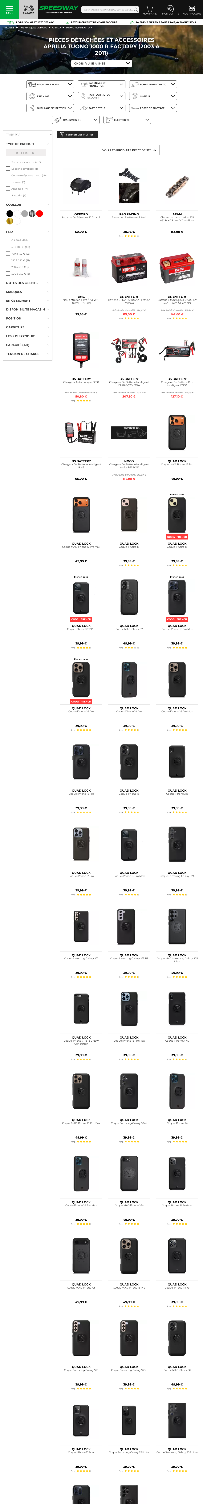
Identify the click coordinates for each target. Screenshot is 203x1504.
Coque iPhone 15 (177, 547)
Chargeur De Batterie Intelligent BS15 (81, 467)
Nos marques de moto (33, 27)
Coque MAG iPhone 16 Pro (129, 1288)
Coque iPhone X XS (177, 1041)
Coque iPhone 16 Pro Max (177, 712)
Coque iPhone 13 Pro (81, 877)
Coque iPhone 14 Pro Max (81, 1206)
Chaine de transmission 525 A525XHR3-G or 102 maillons (177, 220)
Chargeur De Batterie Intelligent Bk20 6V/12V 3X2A (129, 384)
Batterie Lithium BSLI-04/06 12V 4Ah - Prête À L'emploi (177, 302)
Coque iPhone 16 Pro (81, 712)
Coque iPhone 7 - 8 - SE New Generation (81, 1043)
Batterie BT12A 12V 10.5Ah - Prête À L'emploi (129, 302)
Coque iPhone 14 (177, 1124)
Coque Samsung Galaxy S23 (81, 1370)
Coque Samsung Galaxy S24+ (129, 1124)
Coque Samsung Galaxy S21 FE (129, 959)
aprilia (56, 27)
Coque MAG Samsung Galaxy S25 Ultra (177, 961)
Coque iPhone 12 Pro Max (129, 877)
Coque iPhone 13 (129, 547)
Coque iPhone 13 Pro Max (129, 1041)
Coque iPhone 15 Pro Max (177, 630)
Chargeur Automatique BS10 (81, 382)
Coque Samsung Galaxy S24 (177, 877)
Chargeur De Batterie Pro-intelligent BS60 (177, 384)
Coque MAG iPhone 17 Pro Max (81, 547)
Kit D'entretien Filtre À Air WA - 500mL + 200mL (81, 302)
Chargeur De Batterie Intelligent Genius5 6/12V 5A (129, 467)
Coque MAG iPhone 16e (129, 1206)
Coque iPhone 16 (129, 794)
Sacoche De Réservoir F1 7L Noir (81, 218)
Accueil (9, 27)
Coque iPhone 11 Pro (177, 1288)
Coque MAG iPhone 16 (177, 1370)
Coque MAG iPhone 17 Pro (177, 465)
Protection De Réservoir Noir (129, 218)
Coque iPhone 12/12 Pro (81, 630)
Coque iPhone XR (177, 794)
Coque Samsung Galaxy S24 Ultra (177, 1453)
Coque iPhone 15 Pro (81, 794)
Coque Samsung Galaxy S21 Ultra (129, 1453)
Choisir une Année (89, 63)
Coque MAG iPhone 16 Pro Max (81, 1124)
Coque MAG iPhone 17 (129, 630)
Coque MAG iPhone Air (81, 1288)
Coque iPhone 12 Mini (81, 1453)
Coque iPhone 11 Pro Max (177, 1206)
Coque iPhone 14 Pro (129, 712)
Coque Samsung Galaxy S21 (81, 959)
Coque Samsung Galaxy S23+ (129, 1370)
